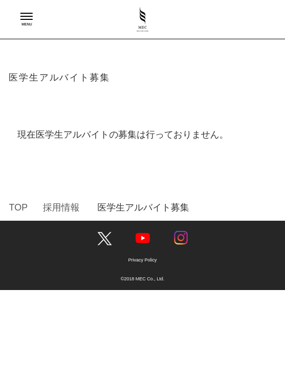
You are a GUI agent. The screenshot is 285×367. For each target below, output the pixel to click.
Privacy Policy (142, 260)
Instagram (181, 238)
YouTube (142, 238)
